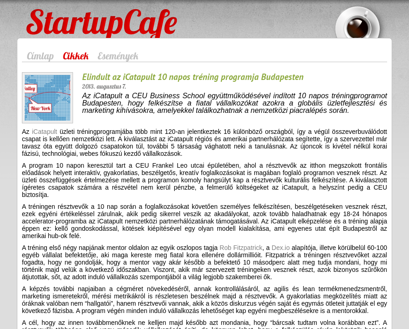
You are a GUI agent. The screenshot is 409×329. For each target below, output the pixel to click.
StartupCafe (43, 14)
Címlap (40, 56)
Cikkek (76, 56)
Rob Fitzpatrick (241, 247)
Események (118, 56)
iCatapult (44, 131)
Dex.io (281, 247)
